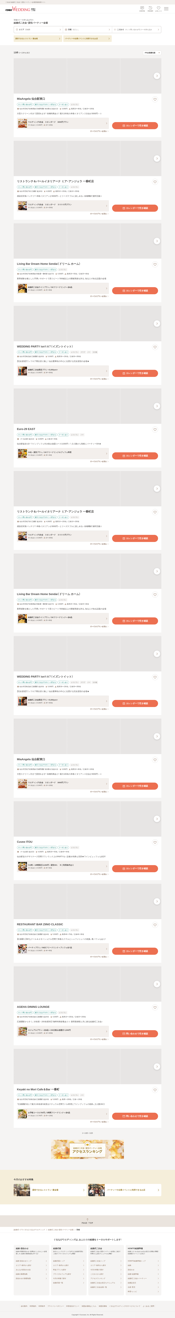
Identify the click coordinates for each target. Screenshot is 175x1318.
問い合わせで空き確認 (135, 1033)
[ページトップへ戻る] (87, 1221)
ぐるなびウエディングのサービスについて (124, 1306)
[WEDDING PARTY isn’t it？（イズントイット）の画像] (87, 323)
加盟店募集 (103, 1306)
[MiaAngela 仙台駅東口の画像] (87, 76)
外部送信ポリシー (72, 1306)
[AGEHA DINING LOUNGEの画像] (87, 984)
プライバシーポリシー (55, 1306)
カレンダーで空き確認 (135, 125)
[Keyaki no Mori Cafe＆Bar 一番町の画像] (87, 1066)
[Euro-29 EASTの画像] (87, 406)
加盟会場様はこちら (89, 1306)
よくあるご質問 (148, 1306)
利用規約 (33, 1306)
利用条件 (42, 1306)
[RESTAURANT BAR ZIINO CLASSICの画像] (87, 901)
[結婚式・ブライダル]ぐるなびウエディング (29, 1230)
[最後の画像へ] (157, 76)
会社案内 (24, 1306)
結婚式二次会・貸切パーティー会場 (60, 1230)
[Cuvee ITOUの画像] (87, 819)
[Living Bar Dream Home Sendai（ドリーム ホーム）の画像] (87, 241)
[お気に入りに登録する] (155, 99)
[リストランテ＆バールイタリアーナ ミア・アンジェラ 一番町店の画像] (87, 158)
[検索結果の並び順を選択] (152, 53)
